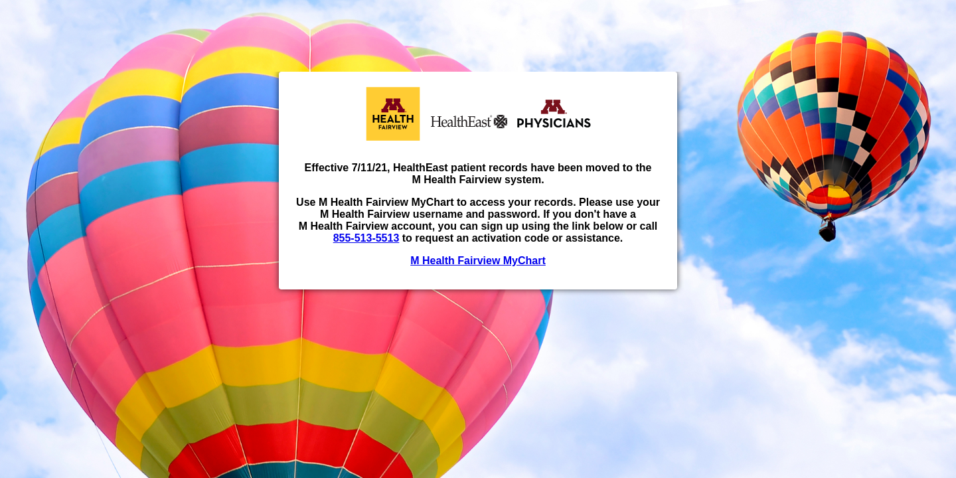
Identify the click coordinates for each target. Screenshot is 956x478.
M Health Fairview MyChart (478, 260)
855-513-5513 (366, 238)
